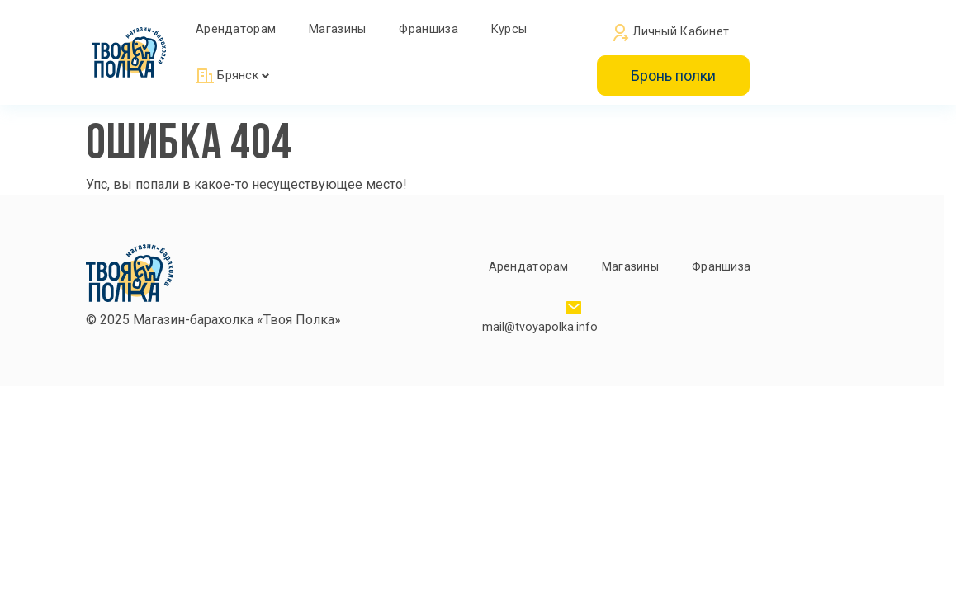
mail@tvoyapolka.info (540, 327)
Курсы (509, 29)
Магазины (337, 29)
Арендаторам (236, 29)
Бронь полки (673, 75)
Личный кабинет (671, 33)
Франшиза (428, 29)
